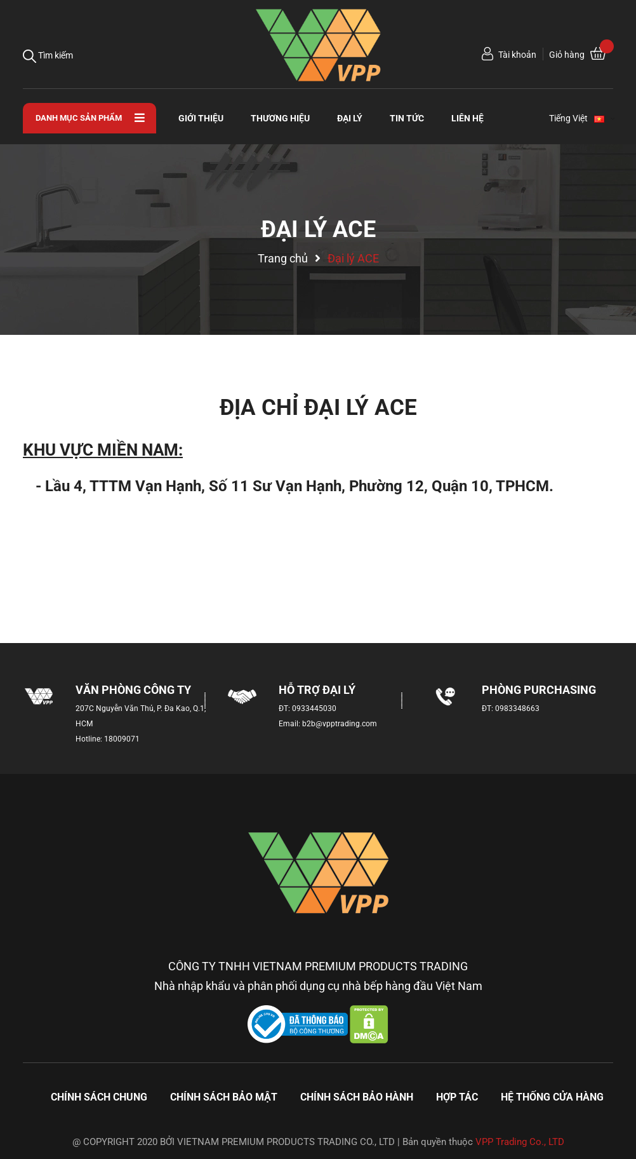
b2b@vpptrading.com (339, 723)
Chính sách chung (99, 1097)
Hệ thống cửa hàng (552, 1097)
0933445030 (314, 708)
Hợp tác (457, 1097)
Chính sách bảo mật (223, 1097)
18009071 (122, 739)
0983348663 (517, 708)
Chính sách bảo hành (356, 1097)
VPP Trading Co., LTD (519, 1142)
